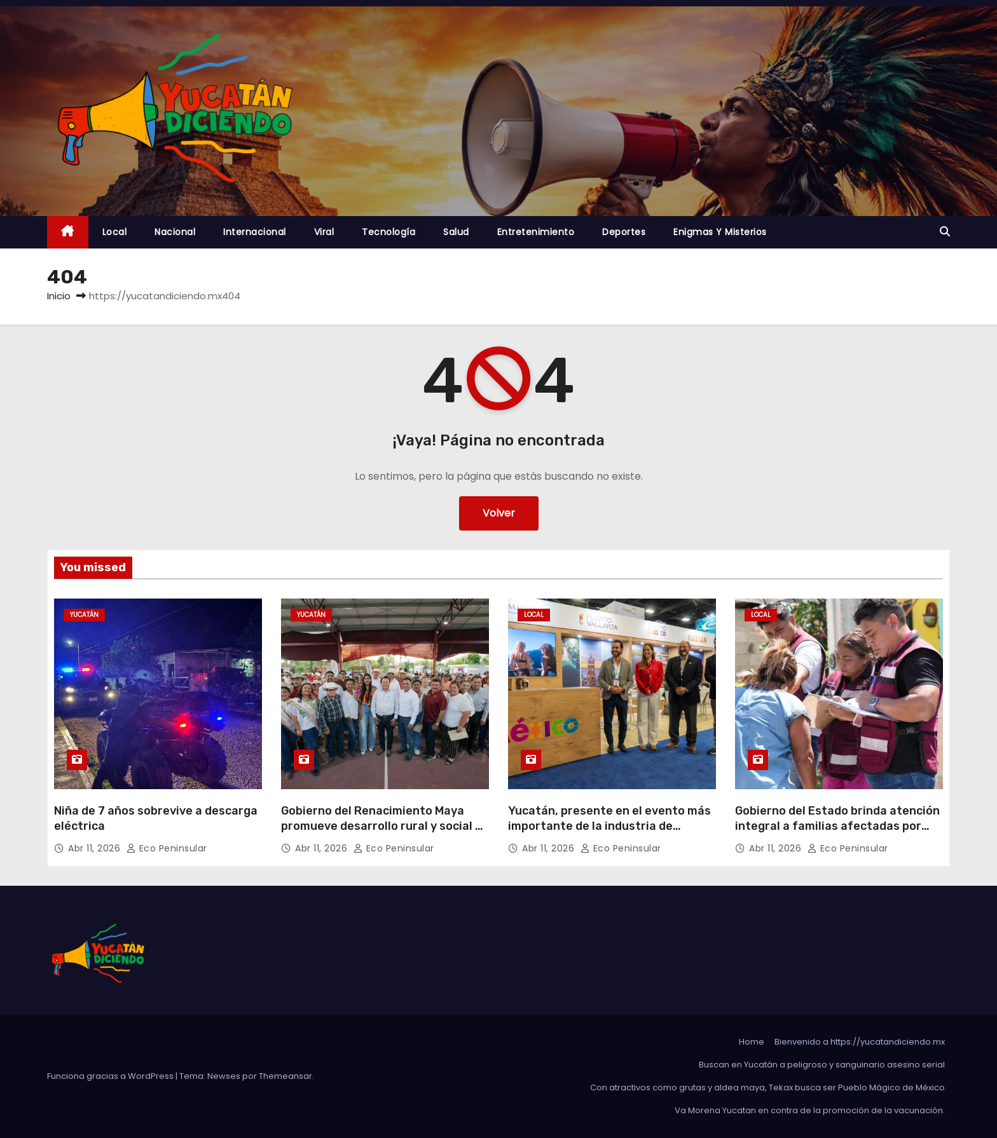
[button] (945, 231)
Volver (499, 513)
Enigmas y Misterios (720, 232)
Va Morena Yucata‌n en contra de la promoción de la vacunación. (810, 1110)
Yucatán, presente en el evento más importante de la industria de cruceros (609, 826)
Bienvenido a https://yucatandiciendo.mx (859, 1042)
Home (751, 1042)
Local (114, 232)
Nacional (175, 232)
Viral (324, 232)
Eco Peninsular (167, 848)
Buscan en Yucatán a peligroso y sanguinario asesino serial (822, 1065)
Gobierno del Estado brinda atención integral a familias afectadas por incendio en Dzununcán (837, 826)
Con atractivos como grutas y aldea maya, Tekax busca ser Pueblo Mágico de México (767, 1087)
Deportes (623, 232)
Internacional (254, 232)
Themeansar (285, 1076)
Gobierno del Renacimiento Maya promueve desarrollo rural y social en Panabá (385, 826)
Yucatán (84, 615)
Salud (456, 232)
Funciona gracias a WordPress (111, 1076)
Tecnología (388, 232)
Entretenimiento (536, 232)
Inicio (59, 295)
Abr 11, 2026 (95, 848)
